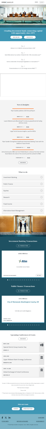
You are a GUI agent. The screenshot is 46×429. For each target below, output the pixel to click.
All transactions (23, 246)
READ (27, 117)
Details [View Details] (39, 275)
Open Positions (28, 409)
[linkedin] (9, 418)
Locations (41, 417)
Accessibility (40, 421)
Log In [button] (41, 2)
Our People (30, 37)
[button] (36, 2)
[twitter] (6, 418)
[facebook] (2, 418)
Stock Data (5, 421)
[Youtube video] (23, 85)
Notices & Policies (22, 421)
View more (23, 339)
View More (23, 162)
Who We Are (16, 37)
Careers (16, 409)
